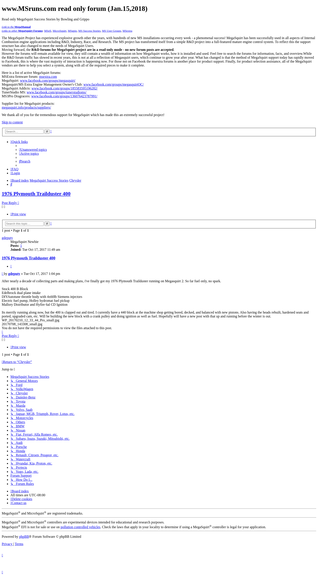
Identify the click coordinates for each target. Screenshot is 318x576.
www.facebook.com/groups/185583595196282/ (64, 88)
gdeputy (7, 238)
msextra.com (48, 76)
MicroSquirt (59, 30)
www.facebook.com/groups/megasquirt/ (48, 80)
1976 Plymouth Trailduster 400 (36, 193)
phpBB (24, 536)
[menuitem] (33, 149)
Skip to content (12, 122)
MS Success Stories (89, 30)
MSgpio (72, 30)
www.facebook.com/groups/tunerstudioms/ (56, 92)
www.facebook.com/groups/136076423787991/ (64, 96)
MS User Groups (111, 30)
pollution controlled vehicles (80, 527)
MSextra (127, 30)
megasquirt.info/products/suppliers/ (26, 107)
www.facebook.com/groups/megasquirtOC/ (113, 84)
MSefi (47, 30)
